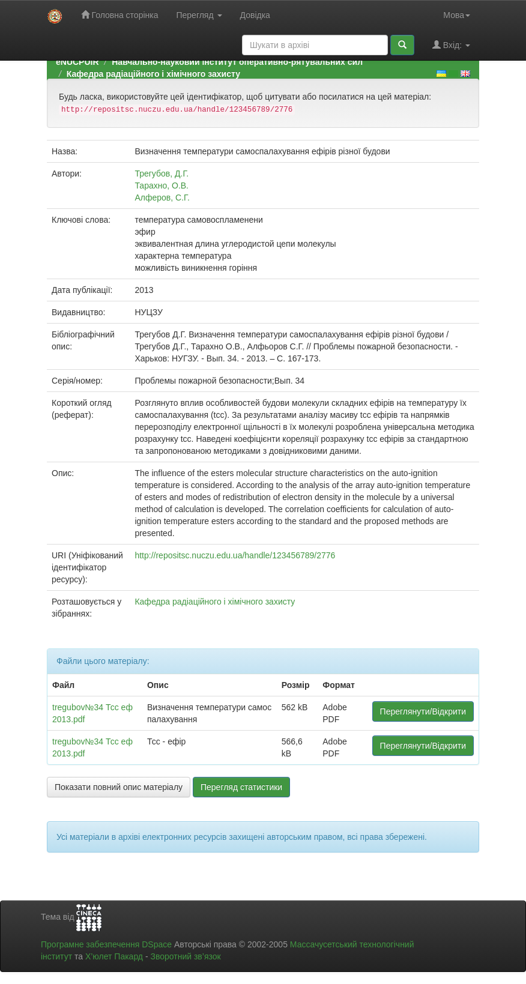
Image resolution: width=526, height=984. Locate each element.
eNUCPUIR (77, 62)
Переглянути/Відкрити (423, 711)
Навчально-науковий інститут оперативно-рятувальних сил (237, 62)
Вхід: (451, 45)
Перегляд (199, 15)
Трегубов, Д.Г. (162, 173)
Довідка (255, 15)
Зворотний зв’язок (185, 956)
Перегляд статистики (241, 787)
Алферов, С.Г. (162, 197)
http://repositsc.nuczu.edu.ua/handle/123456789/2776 (235, 555)
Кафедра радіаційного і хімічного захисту (153, 74)
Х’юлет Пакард (114, 956)
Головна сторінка (120, 15)
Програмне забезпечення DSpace (106, 944)
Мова (456, 15)
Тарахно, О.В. (162, 185)
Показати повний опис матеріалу (119, 787)
